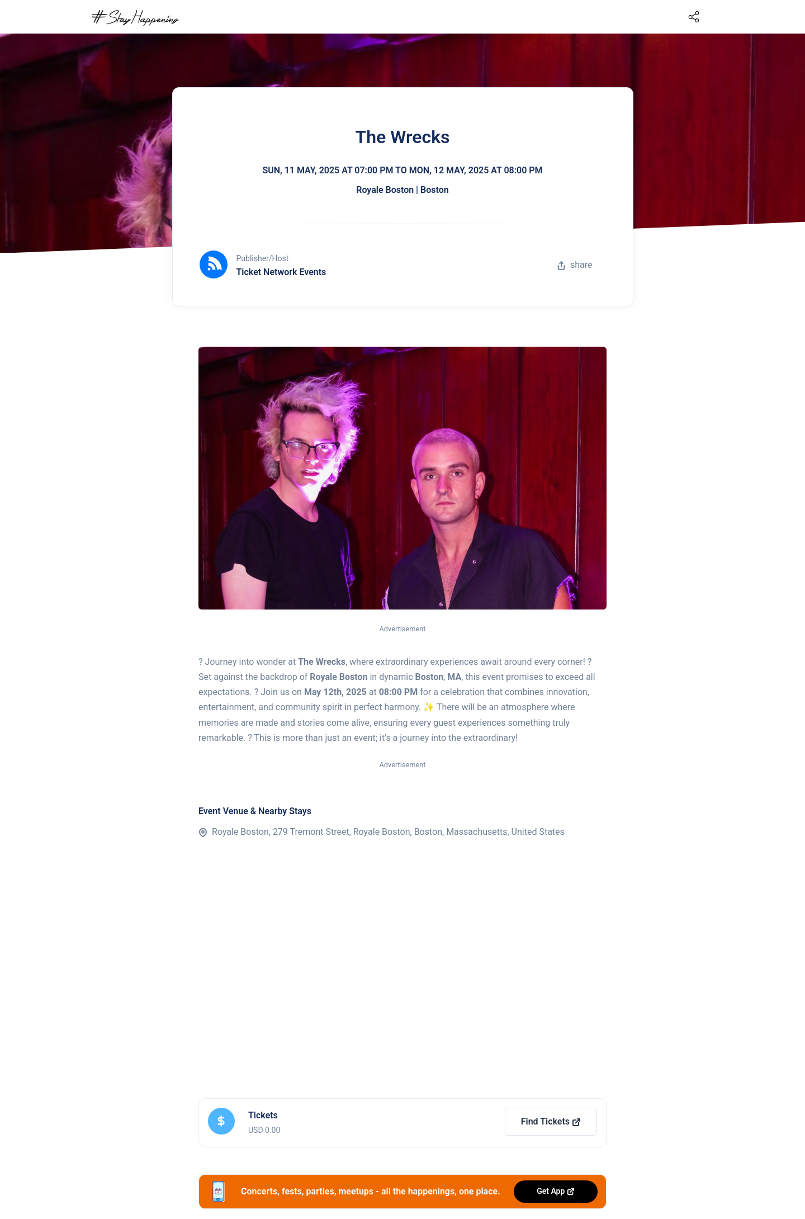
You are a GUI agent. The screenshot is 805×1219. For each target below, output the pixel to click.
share (575, 264)
